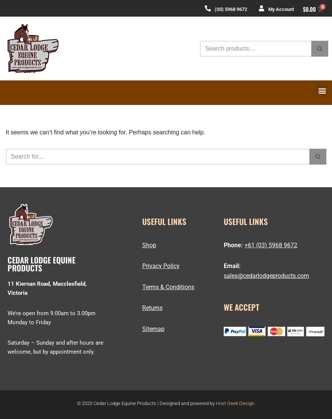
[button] (322, 90)
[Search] (255, 49)
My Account (281, 9)
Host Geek (227, 403)
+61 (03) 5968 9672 (270, 245)
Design (246, 403)
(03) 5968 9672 (231, 9)
